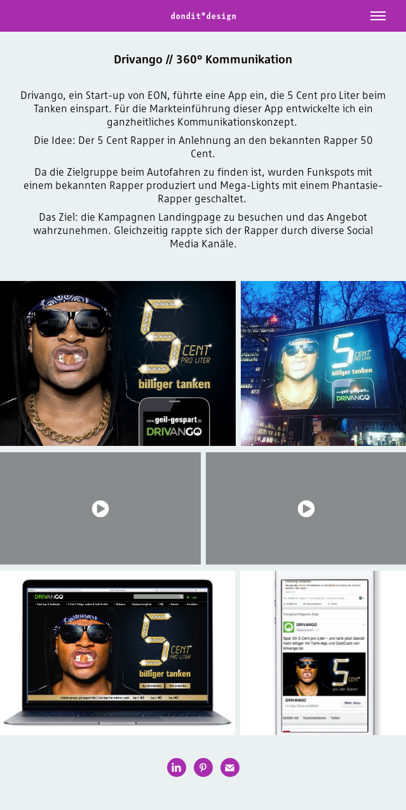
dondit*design (203, 16)
